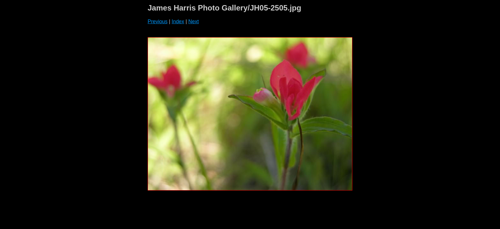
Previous (157, 21)
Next (193, 21)
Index (178, 21)
